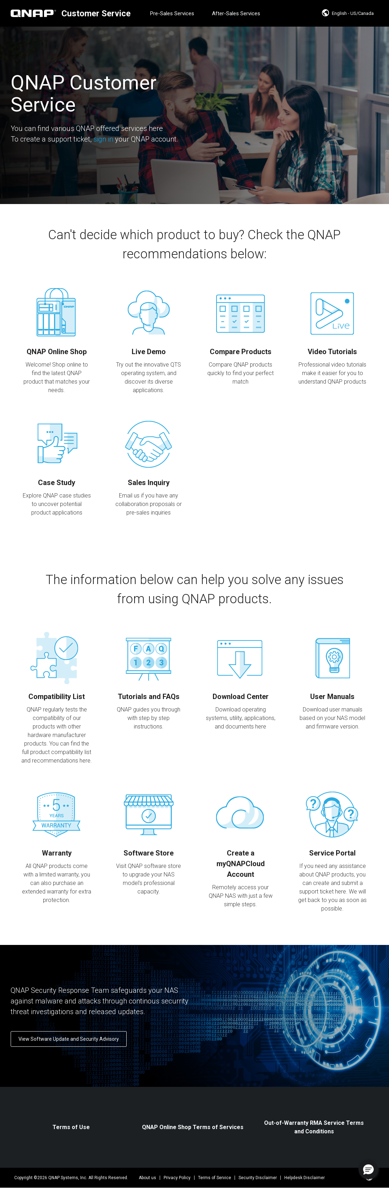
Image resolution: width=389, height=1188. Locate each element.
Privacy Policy (177, 1177)
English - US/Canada (347, 13)
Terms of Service (214, 1177)
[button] (368, 1169)
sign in (103, 139)
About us (147, 1177)
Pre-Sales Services (172, 13)
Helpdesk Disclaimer (304, 1177)
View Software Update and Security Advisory (68, 1039)
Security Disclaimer (258, 1177)
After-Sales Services (236, 13)
